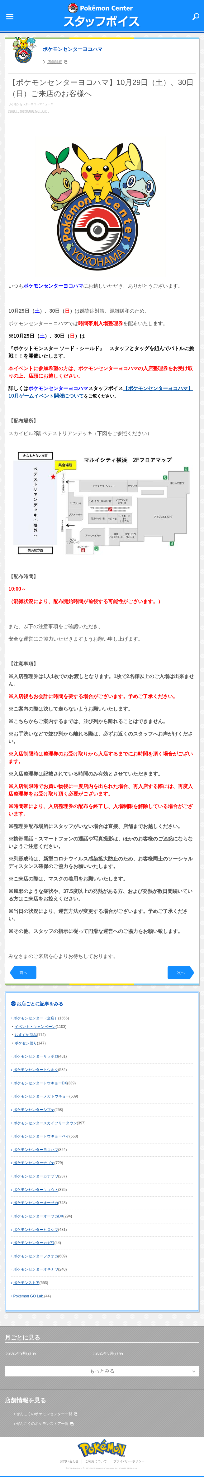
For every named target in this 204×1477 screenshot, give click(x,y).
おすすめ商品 (26, 1035)
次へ (181, 972)
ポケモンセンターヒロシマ (35, 1229)
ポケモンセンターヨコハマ (72, 49)
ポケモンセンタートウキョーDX (40, 1083)
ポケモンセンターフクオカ (35, 1256)
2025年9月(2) (19, 1353)
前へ (23, 972)
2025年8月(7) (106, 1353)
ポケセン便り (26, 1043)
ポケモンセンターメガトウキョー (41, 1096)
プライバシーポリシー (129, 1461)
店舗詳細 (54, 62)
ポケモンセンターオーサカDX (38, 1216)
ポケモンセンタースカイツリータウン (45, 1123)
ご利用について (96, 1461)
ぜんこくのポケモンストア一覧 (42, 1423)
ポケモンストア (26, 1283)
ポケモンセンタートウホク (35, 1070)
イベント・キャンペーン (35, 1026)
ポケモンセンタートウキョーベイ (41, 1136)
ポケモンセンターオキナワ (35, 1269)
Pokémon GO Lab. (28, 1296)
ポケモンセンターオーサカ (35, 1203)
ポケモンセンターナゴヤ (34, 1163)
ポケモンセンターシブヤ (34, 1110)
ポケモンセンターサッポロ (35, 1056)
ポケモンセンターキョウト (35, 1189)
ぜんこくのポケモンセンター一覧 (44, 1414)
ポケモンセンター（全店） (35, 1018)
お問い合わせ (69, 1461)
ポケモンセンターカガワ (34, 1243)
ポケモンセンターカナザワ (35, 1176)
